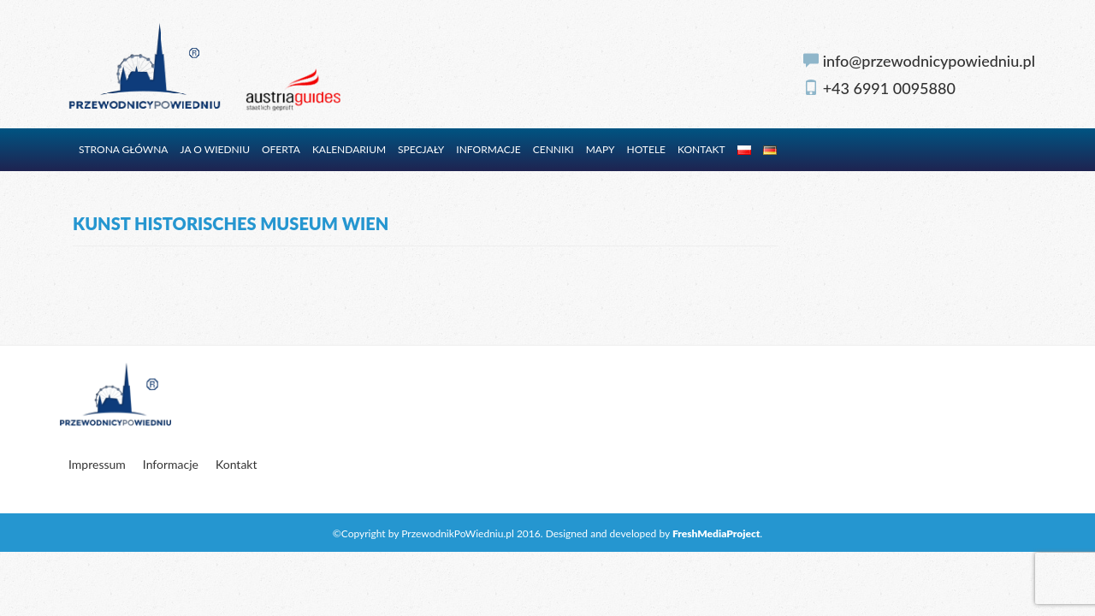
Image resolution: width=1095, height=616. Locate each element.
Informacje (488, 149)
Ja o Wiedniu (215, 149)
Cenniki (553, 149)
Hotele (646, 149)
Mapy (600, 149)
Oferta (281, 149)
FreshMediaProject (716, 533)
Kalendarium (349, 149)
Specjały (421, 149)
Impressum (97, 464)
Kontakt (701, 149)
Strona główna (124, 149)
